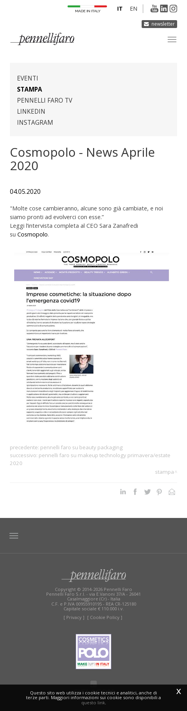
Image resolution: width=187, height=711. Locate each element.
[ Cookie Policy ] (104, 617)
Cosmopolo (32, 234)
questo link (93, 702)
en (133, 8)
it (120, 8)
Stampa (29, 89)
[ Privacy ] (74, 617)
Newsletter (163, 24)
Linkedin (31, 111)
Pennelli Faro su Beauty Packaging (81, 447)
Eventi (27, 78)
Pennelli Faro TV (44, 100)
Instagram (35, 122)
